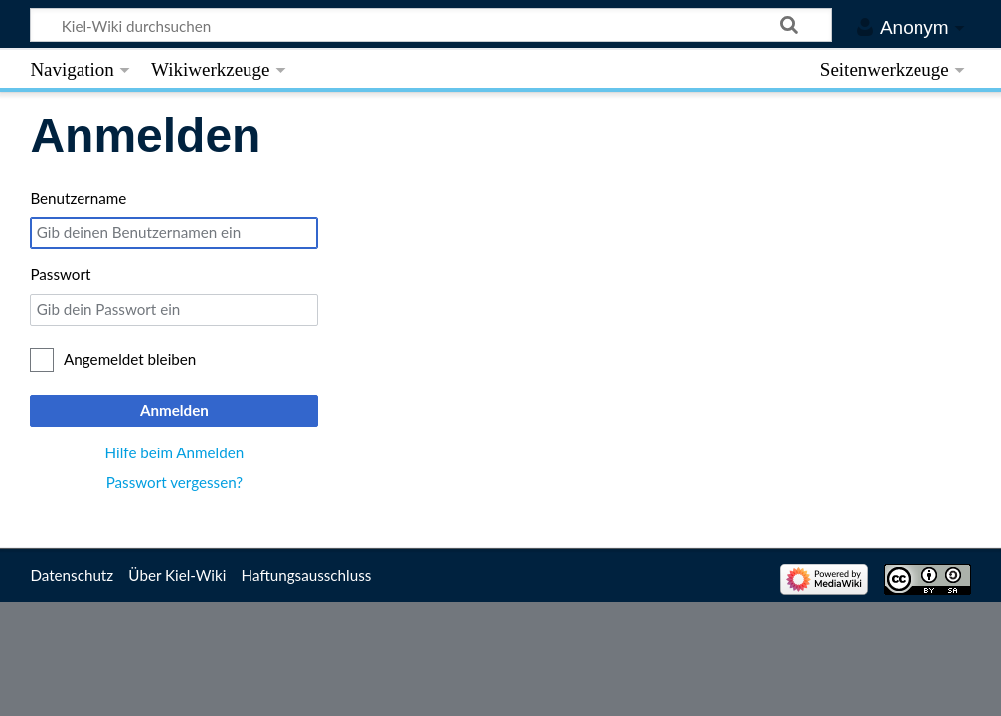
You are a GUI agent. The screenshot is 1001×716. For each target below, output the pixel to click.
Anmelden (174, 410)
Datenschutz (71, 575)
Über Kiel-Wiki (177, 575)
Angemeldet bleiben (130, 359)
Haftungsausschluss (307, 575)
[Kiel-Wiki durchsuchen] (431, 25)
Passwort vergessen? (174, 482)
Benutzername (78, 198)
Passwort (60, 274)
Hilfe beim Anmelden (175, 452)
